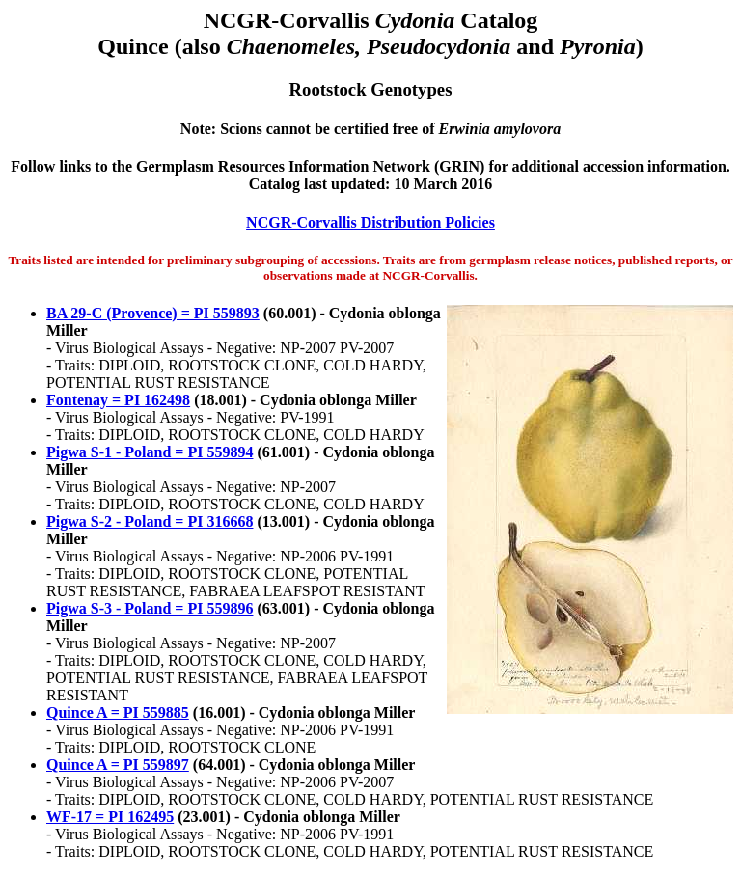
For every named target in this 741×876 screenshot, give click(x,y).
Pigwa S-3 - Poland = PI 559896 (149, 608)
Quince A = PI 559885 (117, 712)
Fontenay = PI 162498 (118, 400)
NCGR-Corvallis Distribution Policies (370, 222)
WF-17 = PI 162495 (110, 816)
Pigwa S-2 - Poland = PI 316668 (149, 521)
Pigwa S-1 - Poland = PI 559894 (149, 452)
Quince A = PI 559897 (117, 764)
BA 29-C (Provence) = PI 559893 (153, 313)
